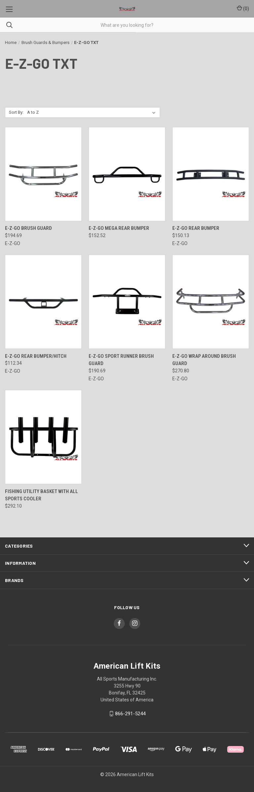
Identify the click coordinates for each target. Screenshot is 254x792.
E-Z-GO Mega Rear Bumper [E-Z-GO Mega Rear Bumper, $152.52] (119, 228)
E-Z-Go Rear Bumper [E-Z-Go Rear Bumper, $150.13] (195, 228)
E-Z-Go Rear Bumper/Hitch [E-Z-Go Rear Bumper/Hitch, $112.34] (35, 356)
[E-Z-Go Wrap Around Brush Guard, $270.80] (211, 302)
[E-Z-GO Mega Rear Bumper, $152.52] (127, 174)
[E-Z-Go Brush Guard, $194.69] (43, 174)
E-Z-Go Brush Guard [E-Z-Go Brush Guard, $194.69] (28, 228)
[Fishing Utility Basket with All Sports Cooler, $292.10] (43, 437)
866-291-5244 (130, 714)
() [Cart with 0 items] (243, 8)
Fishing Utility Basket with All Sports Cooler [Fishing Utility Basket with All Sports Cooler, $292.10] (41, 495)
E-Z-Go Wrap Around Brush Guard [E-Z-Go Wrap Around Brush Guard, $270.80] (204, 360)
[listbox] (92, 112)
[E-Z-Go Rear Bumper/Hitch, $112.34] (43, 302)
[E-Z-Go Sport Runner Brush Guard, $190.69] (127, 302)
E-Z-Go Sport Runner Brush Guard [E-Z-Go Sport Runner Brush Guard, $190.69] (121, 360)
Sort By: (16, 112)
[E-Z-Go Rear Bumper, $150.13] (211, 174)
